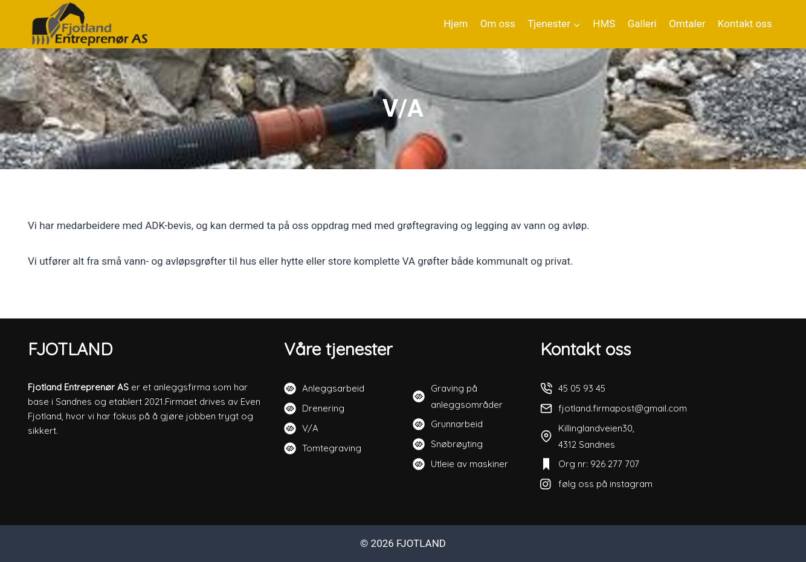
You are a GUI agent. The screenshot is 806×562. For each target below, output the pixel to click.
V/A (310, 428)
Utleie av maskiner (469, 464)
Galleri (642, 24)
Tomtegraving (331, 448)
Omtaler (687, 24)
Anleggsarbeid (333, 388)
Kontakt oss (745, 24)
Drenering (323, 408)
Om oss (497, 24)
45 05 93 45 (581, 388)
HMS (604, 24)
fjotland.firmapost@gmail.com (622, 408)
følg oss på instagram (605, 483)
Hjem (455, 24)
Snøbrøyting (457, 444)
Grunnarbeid (457, 424)
